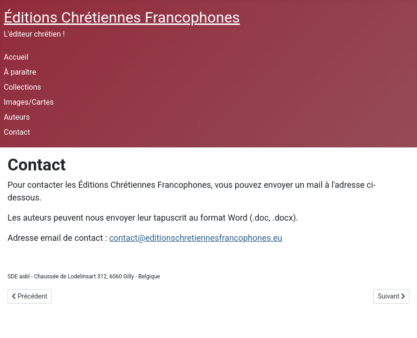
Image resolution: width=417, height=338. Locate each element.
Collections (22, 87)
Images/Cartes (29, 102)
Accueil (16, 57)
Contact (17, 132)
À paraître (20, 72)
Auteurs (17, 117)
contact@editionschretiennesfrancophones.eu (195, 238)
